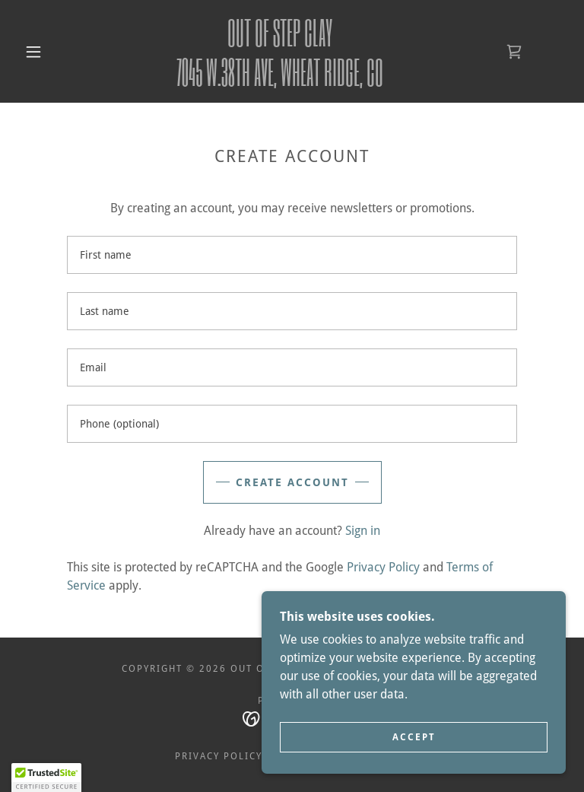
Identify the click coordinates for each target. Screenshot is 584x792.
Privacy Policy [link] (383, 567)
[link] (279, 82)
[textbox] (292, 255)
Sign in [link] (362, 530)
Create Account (292, 482)
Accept (414, 737)
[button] (33, 52)
